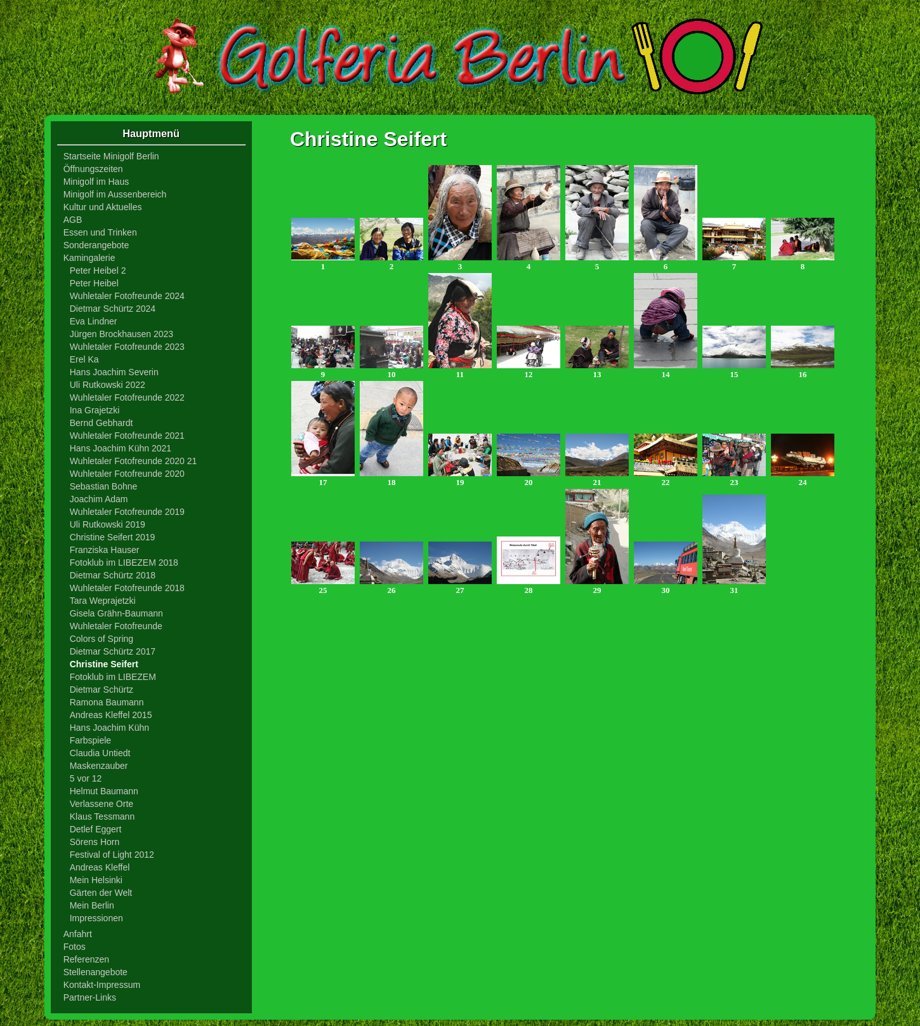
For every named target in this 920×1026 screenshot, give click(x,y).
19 (460, 478)
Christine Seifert (104, 664)
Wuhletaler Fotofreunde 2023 (127, 347)
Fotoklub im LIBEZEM (113, 677)
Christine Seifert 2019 (112, 537)
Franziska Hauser (105, 550)
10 (391, 370)
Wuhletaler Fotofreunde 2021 (127, 435)
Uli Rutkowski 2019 (107, 524)
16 (802, 370)
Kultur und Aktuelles (102, 207)
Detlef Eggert (96, 829)
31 (734, 586)
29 (597, 586)
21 (597, 478)
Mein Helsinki (96, 880)
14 (665, 370)
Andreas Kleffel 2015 (111, 715)
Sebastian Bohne (104, 486)
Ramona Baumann (107, 702)
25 (323, 586)
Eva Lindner (93, 321)
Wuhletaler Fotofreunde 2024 (127, 296)
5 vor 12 (86, 778)
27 (460, 586)
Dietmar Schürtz (101, 689)
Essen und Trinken (100, 232)
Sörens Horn (95, 842)
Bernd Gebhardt (101, 423)
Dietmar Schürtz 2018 (112, 575)
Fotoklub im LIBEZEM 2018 (124, 562)
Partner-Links (89, 997)
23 (734, 478)
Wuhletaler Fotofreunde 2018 (127, 588)
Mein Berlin (92, 905)
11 (460, 370)
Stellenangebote (95, 972)
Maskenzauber (99, 766)
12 (528, 370)
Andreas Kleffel (100, 867)
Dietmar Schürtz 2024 (112, 308)
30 (665, 586)
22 (665, 478)
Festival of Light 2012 (112, 854)
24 (802, 478)
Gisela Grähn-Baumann (116, 613)
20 (528, 478)
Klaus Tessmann (102, 816)
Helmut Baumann (104, 791)
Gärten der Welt (101, 893)
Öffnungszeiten (93, 169)
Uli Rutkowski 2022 (107, 385)
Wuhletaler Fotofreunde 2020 (127, 474)
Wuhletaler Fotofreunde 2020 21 (133, 461)
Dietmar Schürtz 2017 (112, 651)
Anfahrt (77, 934)
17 (323, 478)
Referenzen (86, 959)
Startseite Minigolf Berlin (111, 156)
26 (391, 586)
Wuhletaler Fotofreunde (116, 626)
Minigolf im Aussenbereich (115, 194)
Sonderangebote (96, 245)
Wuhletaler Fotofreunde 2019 (127, 512)
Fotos (74, 947)
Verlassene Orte (101, 804)
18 (391, 478)
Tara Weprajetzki (103, 601)
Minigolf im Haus (96, 182)
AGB (72, 220)
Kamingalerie (89, 258)
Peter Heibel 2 (98, 270)
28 (528, 586)
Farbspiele (90, 740)
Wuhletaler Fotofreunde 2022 (127, 397)
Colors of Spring (101, 639)
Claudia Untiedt (100, 753)
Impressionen (96, 918)
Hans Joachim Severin (114, 372)
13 (597, 370)
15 (734, 370)
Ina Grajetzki (95, 410)
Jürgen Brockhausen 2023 (121, 334)
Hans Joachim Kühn (109, 728)
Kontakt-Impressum (101, 985)
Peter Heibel (94, 283)
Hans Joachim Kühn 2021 (120, 448)
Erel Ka (84, 359)
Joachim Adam (99, 499)
